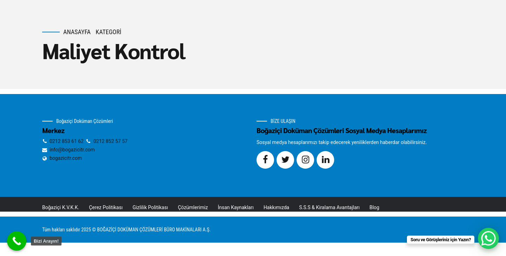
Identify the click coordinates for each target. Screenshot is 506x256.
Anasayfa (77, 32)
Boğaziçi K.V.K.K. (60, 207)
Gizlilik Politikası (150, 207)
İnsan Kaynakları (236, 207)
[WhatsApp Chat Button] (488, 238)
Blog (374, 207)
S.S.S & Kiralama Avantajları (329, 207)
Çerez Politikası (106, 207)
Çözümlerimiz (193, 207)
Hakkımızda (276, 207)
